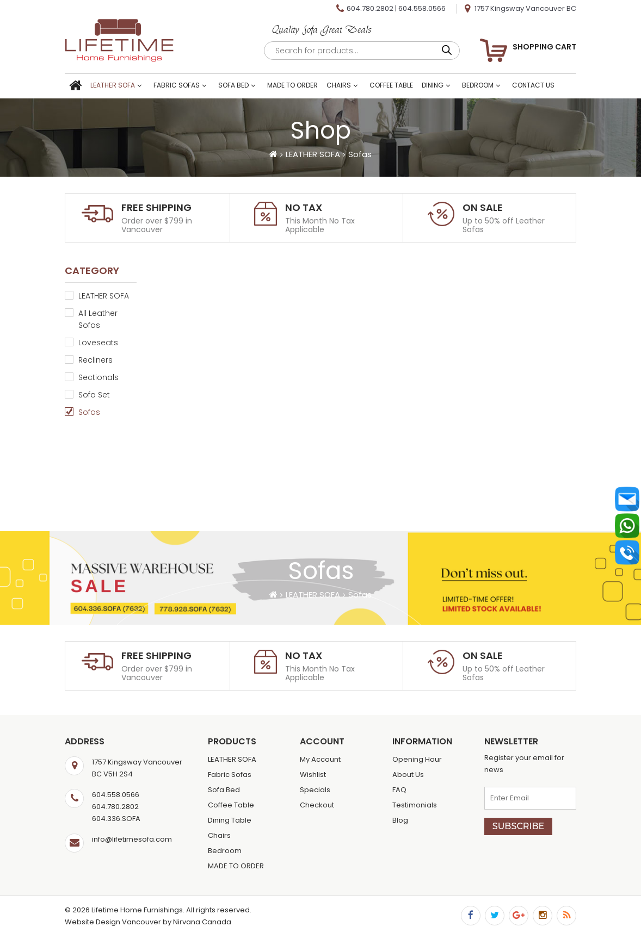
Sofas (89, 412)
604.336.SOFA (116, 818)
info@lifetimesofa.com (132, 839)
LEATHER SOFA (112, 85)
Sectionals (98, 377)
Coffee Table (391, 85)
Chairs (338, 85)
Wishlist (313, 774)
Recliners (95, 360)
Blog (400, 820)
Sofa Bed (233, 85)
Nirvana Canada (202, 922)
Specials (315, 790)
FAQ (399, 790)
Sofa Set (94, 394)
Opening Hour (417, 759)
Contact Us (533, 85)
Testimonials (414, 805)
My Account (320, 759)
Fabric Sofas (176, 85)
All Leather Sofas (98, 319)
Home (75, 86)
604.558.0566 (422, 8)
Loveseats (98, 342)
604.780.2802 (370, 8)
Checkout (317, 805)
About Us (408, 774)
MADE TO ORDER (292, 85)
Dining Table (229, 820)
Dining (432, 85)
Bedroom (478, 85)
